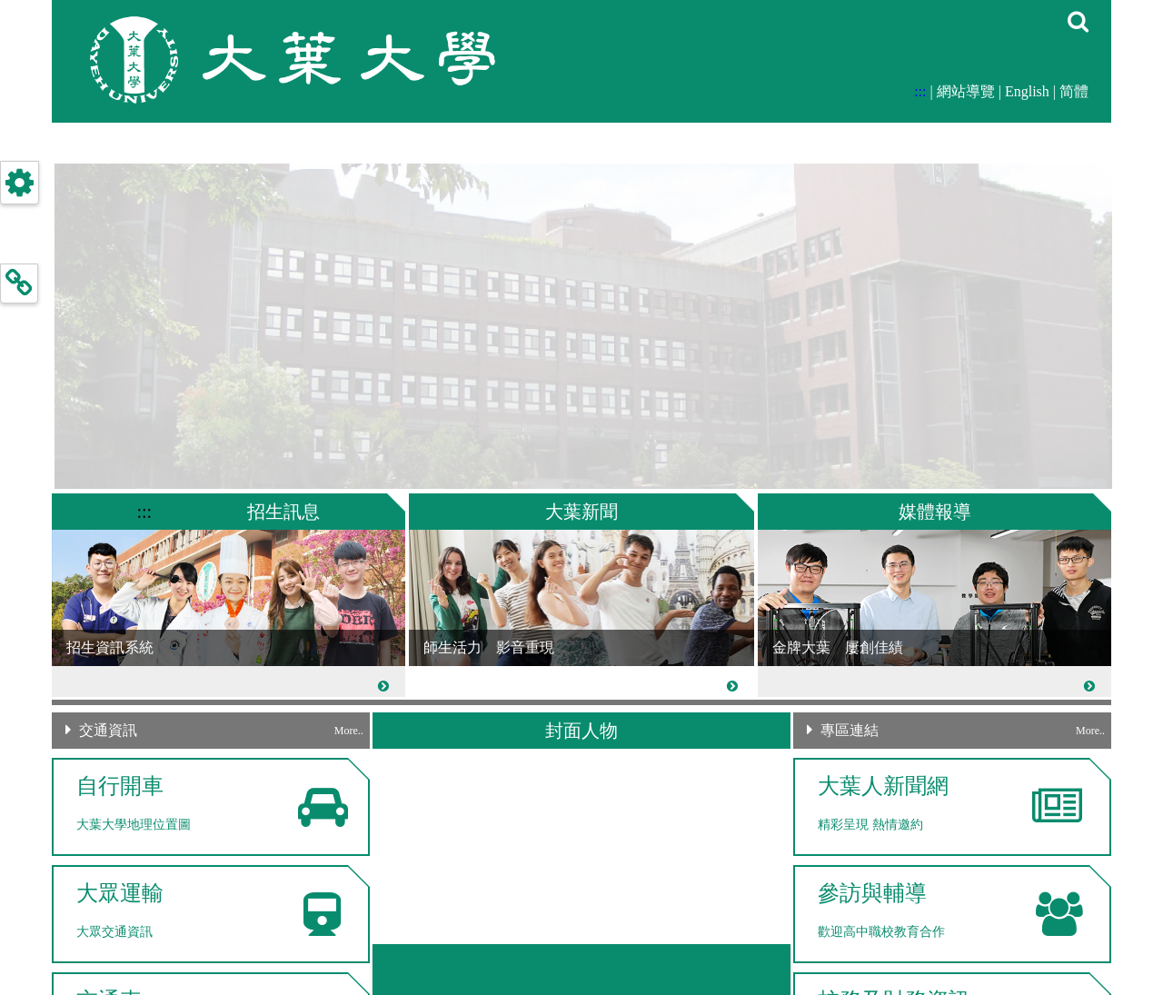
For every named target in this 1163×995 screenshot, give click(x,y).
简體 (1073, 91)
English (1027, 91)
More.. (348, 730)
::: (920, 91)
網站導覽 (966, 91)
